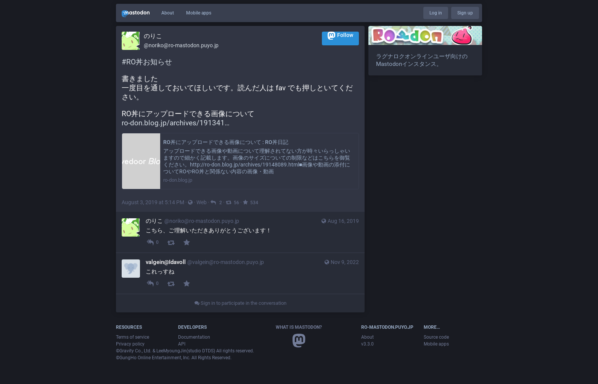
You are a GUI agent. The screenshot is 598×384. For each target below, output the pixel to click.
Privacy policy (130, 344)
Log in (435, 13)
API (181, 344)
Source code (436, 337)
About (167, 13)
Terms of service (132, 337)
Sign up (465, 13)
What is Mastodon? (299, 327)
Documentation (194, 337)
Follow (340, 36)
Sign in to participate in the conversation (240, 303)
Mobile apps (198, 13)
